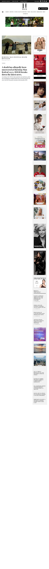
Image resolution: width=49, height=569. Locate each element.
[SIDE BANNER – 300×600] (40, 262)
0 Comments (37, 301)
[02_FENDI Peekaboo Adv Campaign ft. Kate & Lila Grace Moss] (40, 44)
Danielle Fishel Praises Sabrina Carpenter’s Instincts (39, 380)
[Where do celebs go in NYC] (40, 360)
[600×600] (40, 142)
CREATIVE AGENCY (6, 1)
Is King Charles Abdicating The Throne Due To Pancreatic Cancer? (38, 298)
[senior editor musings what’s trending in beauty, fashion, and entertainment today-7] (40, 199)
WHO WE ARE (15, 1)
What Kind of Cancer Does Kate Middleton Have (39, 313)
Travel (28, 11)
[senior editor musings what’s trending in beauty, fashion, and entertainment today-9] (40, 185)
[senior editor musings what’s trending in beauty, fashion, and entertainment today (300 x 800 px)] (40, 123)
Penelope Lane (5, 60)
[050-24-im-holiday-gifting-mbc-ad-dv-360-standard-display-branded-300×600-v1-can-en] (40, 66)
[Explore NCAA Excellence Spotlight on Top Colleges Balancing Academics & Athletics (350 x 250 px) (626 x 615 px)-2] (40, 170)
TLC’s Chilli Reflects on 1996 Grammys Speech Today (39, 373)
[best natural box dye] (40, 89)
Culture (16, 11)
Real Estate (33, 11)
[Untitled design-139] (40, 236)
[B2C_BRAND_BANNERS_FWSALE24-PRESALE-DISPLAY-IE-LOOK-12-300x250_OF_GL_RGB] (40, 282)
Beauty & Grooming (22, 11)
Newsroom (25, 13)
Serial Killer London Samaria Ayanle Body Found (39, 306)
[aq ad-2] (40, 348)
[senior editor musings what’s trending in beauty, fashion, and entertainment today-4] (40, 213)
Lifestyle (12, 11)
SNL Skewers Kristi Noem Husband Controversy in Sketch (39, 387)
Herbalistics (39, 11)
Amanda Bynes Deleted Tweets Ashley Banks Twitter (39, 321)
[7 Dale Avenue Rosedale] (40, 155)
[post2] (40, 334)
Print (44, 11)
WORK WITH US (23, 1)
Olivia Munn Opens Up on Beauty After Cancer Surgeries (39, 394)
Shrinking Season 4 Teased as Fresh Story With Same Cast (39, 401)
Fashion (7, 11)
